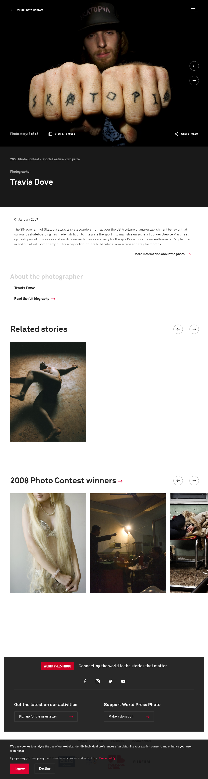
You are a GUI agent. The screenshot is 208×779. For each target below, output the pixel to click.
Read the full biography (31, 298)
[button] (178, 329)
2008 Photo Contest (30, 10)
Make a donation (120, 716)
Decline (45, 768)
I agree (20, 768)
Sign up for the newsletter (38, 716)
